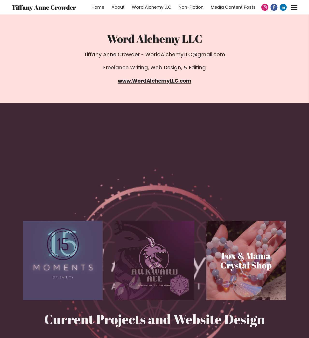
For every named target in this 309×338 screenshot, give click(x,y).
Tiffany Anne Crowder (44, 7)
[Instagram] (264, 7)
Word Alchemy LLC (151, 7)
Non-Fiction (191, 7)
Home (97, 7)
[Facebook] (274, 7)
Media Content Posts (233, 7)
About (118, 7)
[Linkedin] (283, 7)
